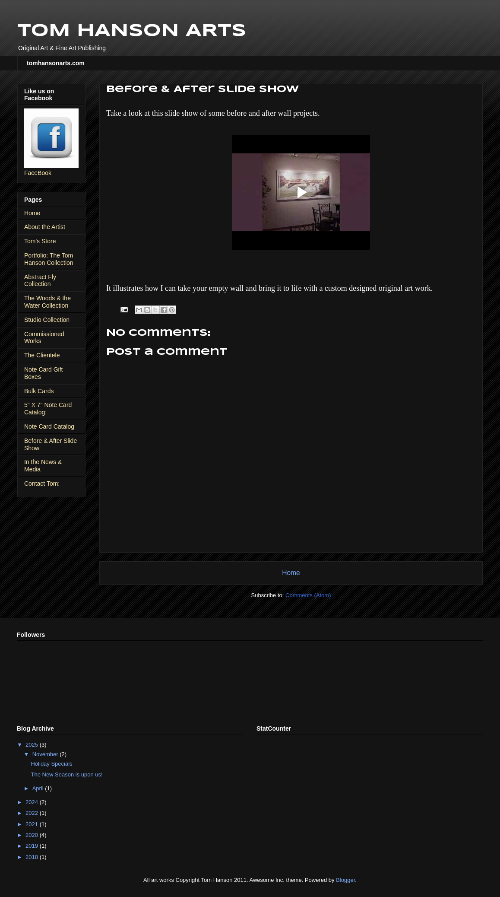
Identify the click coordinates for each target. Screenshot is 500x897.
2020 (32, 835)
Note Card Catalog (49, 426)
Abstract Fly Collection (40, 281)
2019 (32, 846)
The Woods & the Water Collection (47, 302)
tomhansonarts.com (56, 63)
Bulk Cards (39, 391)
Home (291, 572)
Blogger (345, 880)
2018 (32, 857)
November (46, 754)
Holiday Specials (51, 763)
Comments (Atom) (308, 595)
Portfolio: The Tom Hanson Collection (48, 259)
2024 (32, 802)
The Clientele (42, 355)
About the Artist (44, 226)
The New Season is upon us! (66, 774)
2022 (32, 813)
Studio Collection (47, 319)
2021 (32, 824)
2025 (32, 744)
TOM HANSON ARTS (131, 31)
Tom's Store (40, 241)
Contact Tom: (42, 483)
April (38, 788)
